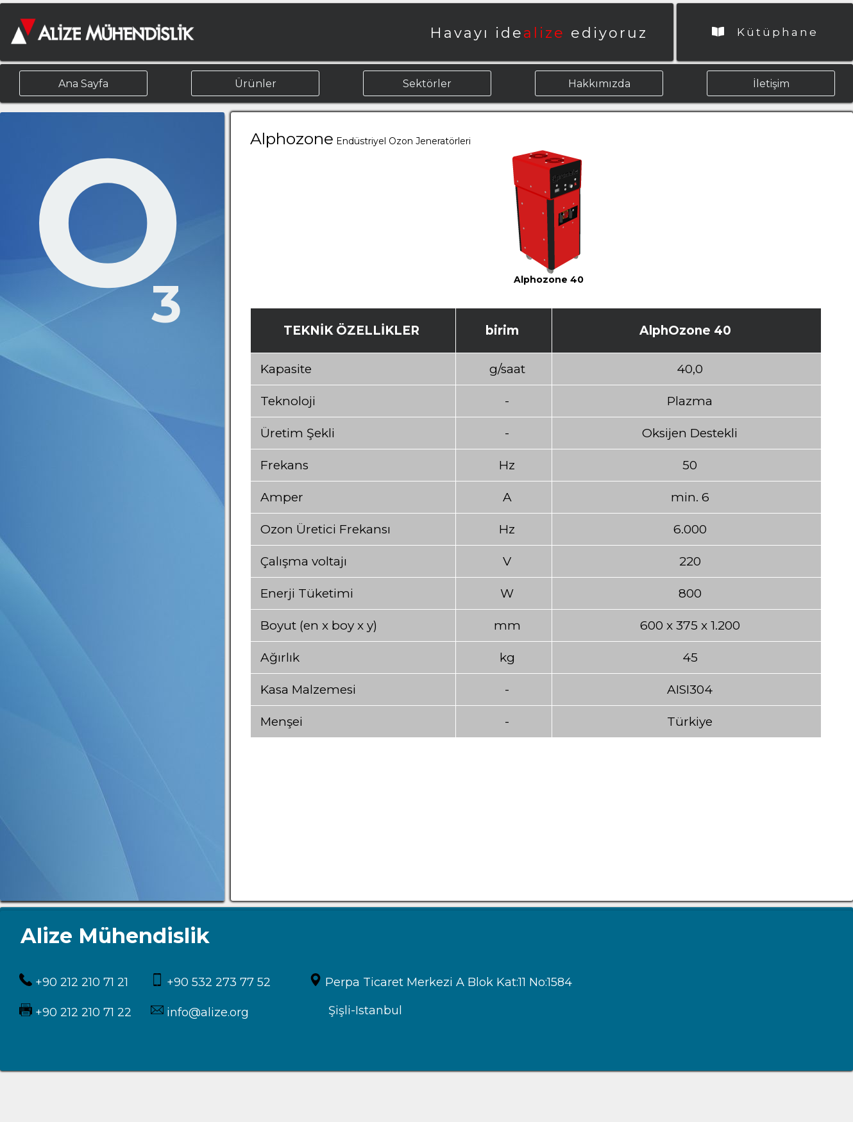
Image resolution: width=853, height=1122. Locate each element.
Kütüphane (765, 32)
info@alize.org (206, 1012)
